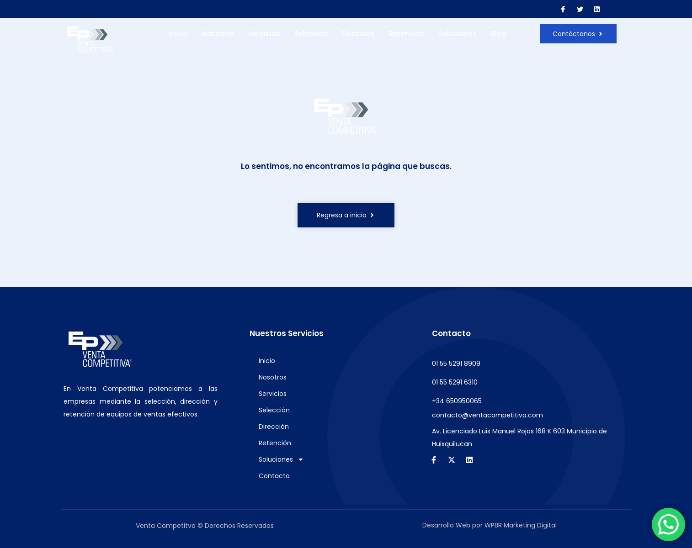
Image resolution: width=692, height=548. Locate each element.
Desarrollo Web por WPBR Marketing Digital (489, 525)
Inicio (178, 33)
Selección (311, 33)
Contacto (274, 475)
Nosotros (218, 33)
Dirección (358, 33)
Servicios (264, 33)
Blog (498, 33)
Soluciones (457, 33)
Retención (406, 33)
